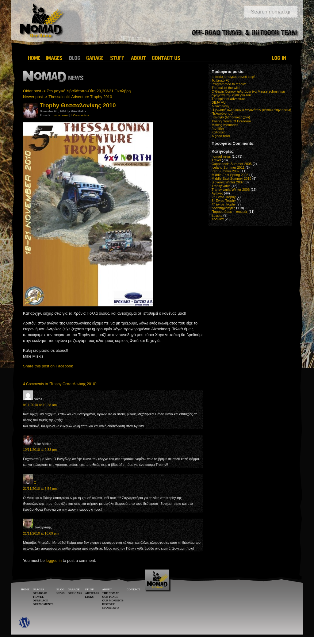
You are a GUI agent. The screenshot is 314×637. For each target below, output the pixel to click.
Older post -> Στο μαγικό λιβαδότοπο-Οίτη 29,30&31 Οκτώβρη (77, 91)
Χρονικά (218, 219)
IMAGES (38, 589)
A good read (221, 136)
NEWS (60, 593)
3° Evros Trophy (224, 200)
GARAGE (74, 589)
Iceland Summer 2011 (228, 167)
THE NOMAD (110, 593)
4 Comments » (80, 115)
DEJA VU (219, 102)
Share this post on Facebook (48, 366)
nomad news (61, 115)
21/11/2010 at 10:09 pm (41, 533)
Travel (216, 160)
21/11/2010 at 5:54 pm (40, 488)
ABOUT (107, 589)
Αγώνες (217, 193)
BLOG (60, 589)
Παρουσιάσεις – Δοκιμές (229, 211)
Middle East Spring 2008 (230, 175)
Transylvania (221, 186)
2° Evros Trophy (224, 197)
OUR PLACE (110, 596)
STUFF (89, 589)
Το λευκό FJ (220, 80)
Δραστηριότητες (223, 208)
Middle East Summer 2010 (231, 178)
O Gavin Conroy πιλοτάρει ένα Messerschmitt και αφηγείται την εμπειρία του (248, 93)
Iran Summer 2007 (225, 171)
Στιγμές (217, 215)
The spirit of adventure (228, 99)
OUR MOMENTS (113, 600)
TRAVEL (38, 596)
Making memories (225, 125)
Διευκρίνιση (220, 106)
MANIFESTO (110, 607)
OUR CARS (75, 593)
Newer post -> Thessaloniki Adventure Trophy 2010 (67, 96)
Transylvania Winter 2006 (231, 189)
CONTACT (133, 589)
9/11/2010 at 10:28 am (40, 405)
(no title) (218, 128)
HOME (25, 589)
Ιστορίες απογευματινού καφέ (233, 77)
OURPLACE (40, 600)
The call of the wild (225, 88)
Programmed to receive (229, 84)
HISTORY (108, 604)
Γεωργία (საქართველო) (231, 117)
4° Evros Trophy (224, 204)
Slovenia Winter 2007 (228, 182)
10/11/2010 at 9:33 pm (40, 449)
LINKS (89, 596)
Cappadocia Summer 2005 (232, 164)
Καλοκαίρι (219, 132)
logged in (54, 560)
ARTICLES (92, 593)
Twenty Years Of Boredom (231, 121)
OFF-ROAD (40, 593)
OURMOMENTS (43, 604)
